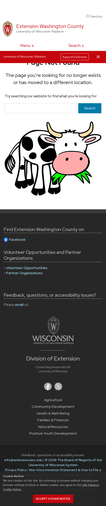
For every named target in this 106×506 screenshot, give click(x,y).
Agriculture (53, 400)
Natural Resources (53, 427)
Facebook (17, 239)
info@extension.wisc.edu (23, 460)
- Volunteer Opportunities (25, 268)
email (19, 304)
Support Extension (74, 57)
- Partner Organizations (23, 273)
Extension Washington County (50, 26)
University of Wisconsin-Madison (24, 56)
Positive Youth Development (53, 433)
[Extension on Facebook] (48, 389)
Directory (94, 16)
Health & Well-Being (53, 413)
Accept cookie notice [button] (53, 499)
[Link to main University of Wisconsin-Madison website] (53, 342)
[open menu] (27, 45)
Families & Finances (53, 420)
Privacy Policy (16, 470)
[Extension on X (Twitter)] (58, 389)
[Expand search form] (76, 45)
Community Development (53, 406)
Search (89, 108)
